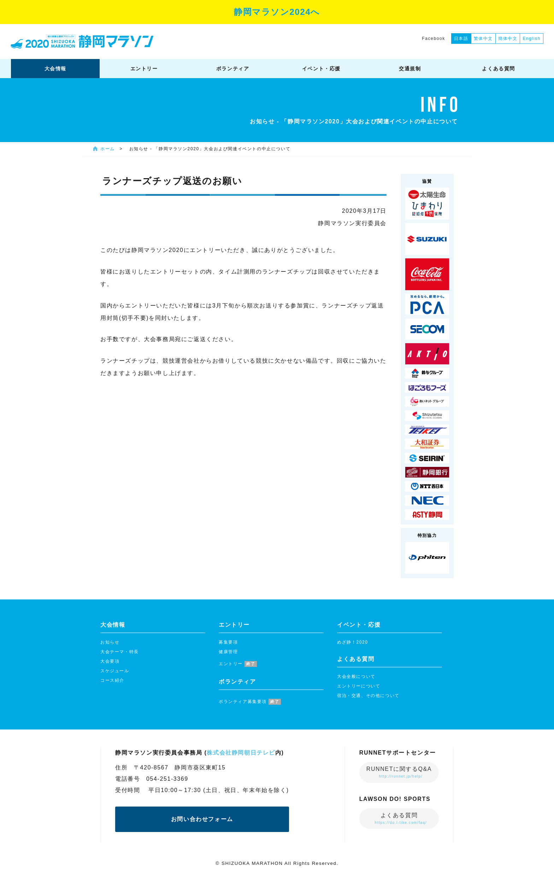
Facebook (433, 38)
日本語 (461, 38)
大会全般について (356, 676)
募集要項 (228, 642)
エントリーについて (358, 686)
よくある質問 (401, 818)
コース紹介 (112, 680)
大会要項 (109, 661)
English (532, 38)
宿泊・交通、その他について (368, 695)
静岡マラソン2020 (82, 41)
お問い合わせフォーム (202, 819)
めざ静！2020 (352, 642)
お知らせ (109, 642)
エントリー (238, 663)
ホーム (107, 148)
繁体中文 (483, 38)
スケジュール (114, 670)
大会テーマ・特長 (119, 651)
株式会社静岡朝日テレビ (241, 753)
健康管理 (228, 651)
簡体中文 (507, 38)
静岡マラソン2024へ (277, 12)
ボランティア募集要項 (250, 701)
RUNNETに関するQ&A (399, 772)
